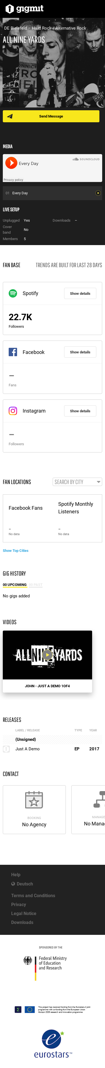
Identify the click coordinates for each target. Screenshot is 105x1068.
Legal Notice (23, 913)
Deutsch (25, 884)
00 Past (36, 585)
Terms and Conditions (33, 895)
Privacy (18, 904)
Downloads (22, 922)
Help (15, 874)
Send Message (51, 116)
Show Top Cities (16, 551)
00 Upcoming (15, 585)
